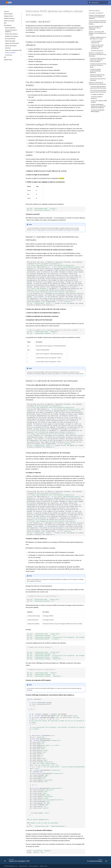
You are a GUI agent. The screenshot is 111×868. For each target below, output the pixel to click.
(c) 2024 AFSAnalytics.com (10, 866)
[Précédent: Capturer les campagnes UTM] (17, 860)
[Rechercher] (98, 2)
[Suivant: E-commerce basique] (96, 860)
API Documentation (33, 866)
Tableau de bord (23, 866)
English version (43, 866)
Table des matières (94, 10)
